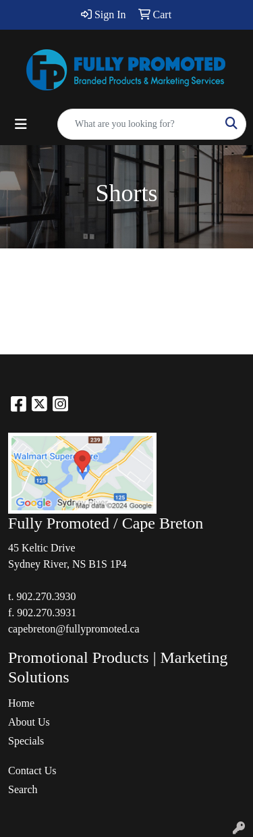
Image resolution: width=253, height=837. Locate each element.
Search (23, 789)
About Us (29, 722)
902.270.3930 (46, 596)
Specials (26, 741)
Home (21, 703)
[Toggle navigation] (21, 124)
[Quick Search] (137, 124)
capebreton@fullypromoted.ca (74, 628)
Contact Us (32, 770)
